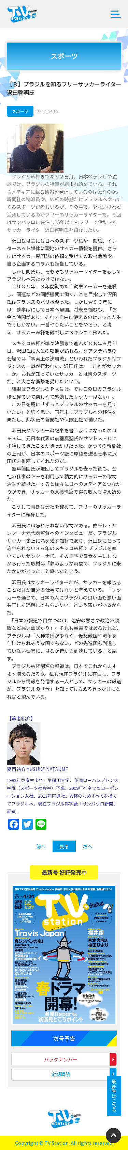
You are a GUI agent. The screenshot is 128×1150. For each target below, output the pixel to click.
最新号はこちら (114, 1096)
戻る (64, 846)
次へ (87, 846)
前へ (41, 846)
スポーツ (20, 111)
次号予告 (64, 1038)
